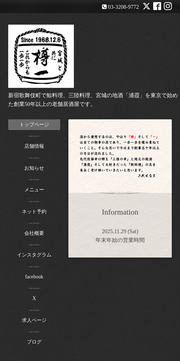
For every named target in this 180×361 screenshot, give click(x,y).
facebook (34, 276)
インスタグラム (34, 255)
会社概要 (34, 233)
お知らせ (34, 168)
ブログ (34, 342)
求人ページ (34, 320)
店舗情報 (34, 146)
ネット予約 (34, 211)
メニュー (34, 189)
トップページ (34, 124)
